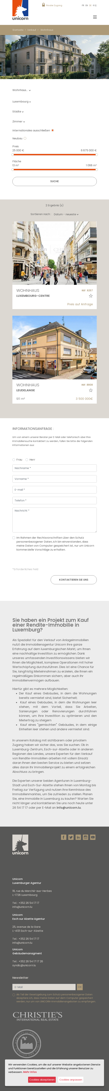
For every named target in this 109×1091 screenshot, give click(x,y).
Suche (54, 181)
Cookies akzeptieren (42, 1079)
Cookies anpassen (70, 1079)
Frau (19, 460)
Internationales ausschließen (31, 130)
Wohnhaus (47, 30)
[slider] (12, 154)
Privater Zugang (54, 5)
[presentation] (54, 560)
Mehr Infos (30, 1072)
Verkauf (31, 30)
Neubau (17, 138)
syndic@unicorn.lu (24, 965)
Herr (32, 460)
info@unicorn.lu (69, 808)
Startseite (17, 30)
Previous (14, 347)
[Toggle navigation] (95, 17)
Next (95, 347)
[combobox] (22, 102)
